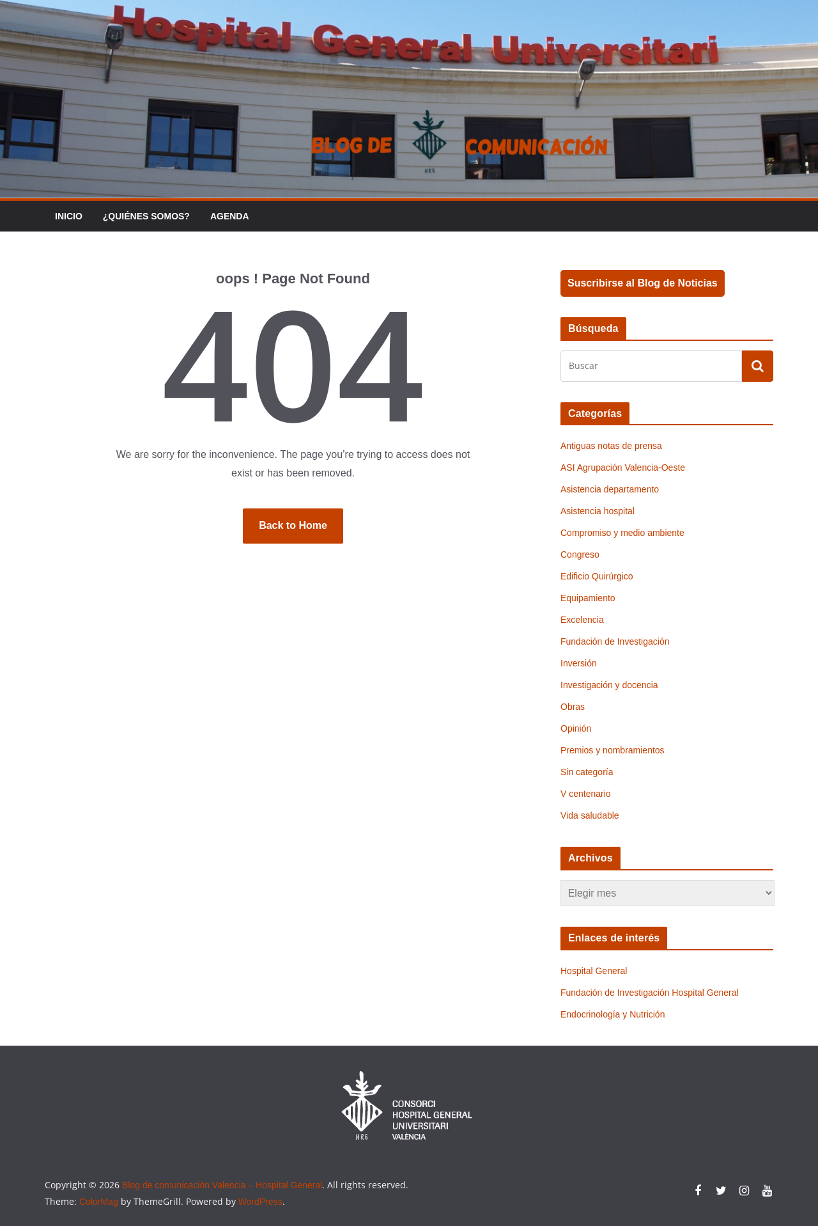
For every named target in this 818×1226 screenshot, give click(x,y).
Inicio (68, 216)
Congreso (579, 554)
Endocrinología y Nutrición (612, 1014)
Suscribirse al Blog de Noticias (642, 283)
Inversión (578, 663)
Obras (572, 707)
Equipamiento (587, 598)
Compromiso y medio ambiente (622, 533)
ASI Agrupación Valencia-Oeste (622, 467)
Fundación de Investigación (614, 641)
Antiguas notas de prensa (611, 446)
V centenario (585, 794)
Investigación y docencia (609, 685)
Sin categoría (587, 772)
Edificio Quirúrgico (596, 576)
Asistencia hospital (597, 511)
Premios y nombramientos (612, 750)
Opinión (575, 728)
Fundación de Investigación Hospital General (649, 992)
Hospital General (593, 971)
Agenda (229, 216)
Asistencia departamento (609, 489)
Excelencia (582, 620)
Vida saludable (589, 815)
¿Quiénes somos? (146, 216)
